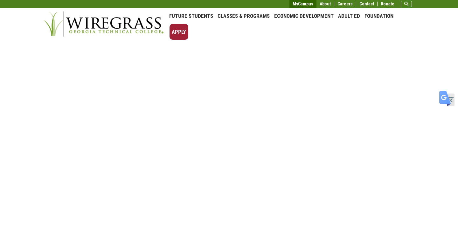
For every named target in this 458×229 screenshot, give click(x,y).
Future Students (191, 16)
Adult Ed (349, 16)
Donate (387, 4)
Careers (345, 4)
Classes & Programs (244, 16)
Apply (179, 32)
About (325, 4)
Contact (366, 4)
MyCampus (303, 3)
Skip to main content (23, 4)
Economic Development (304, 16)
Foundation (378, 16)
